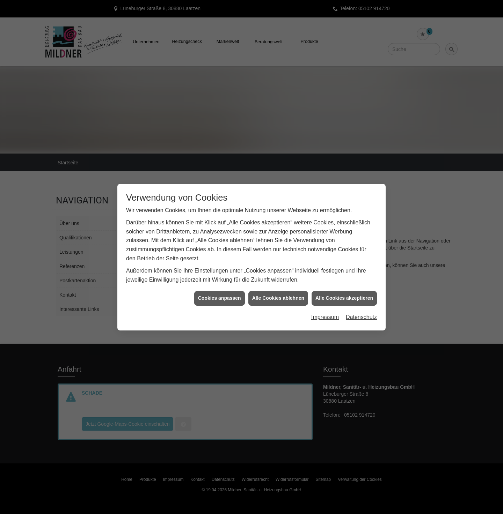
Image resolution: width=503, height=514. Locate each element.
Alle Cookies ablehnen (278, 281)
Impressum (325, 301)
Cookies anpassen (219, 281)
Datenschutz (361, 301)
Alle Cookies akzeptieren (344, 281)
